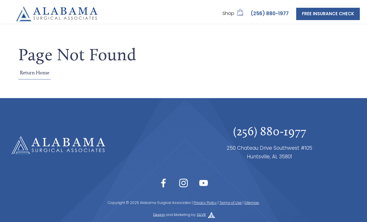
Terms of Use (230, 203)
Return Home (34, 72)
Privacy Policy (205, 203)
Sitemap (251, 203)
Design (159, 215)
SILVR (201, 215)
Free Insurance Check (328, 14)
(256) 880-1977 (270, 13)
